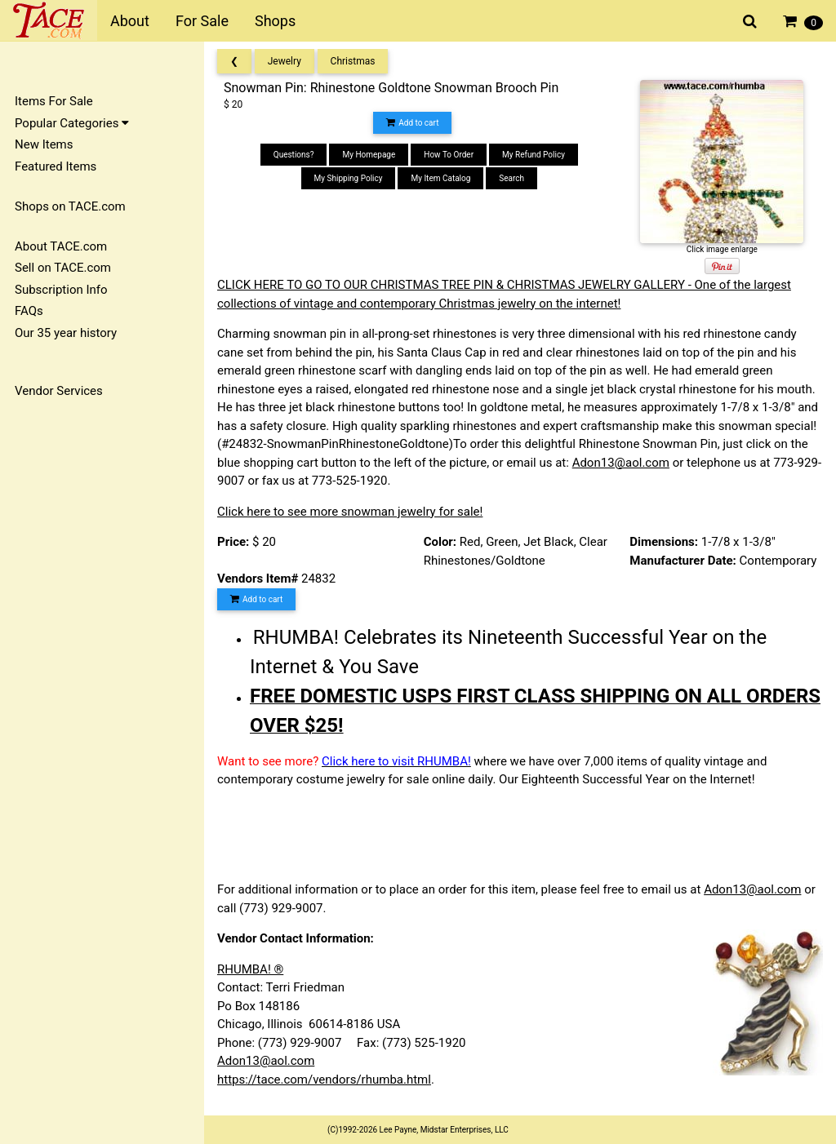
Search (511, 178)
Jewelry (284, 61)
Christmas (353, 61)
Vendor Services (59, 391)
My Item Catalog (440, 178)
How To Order (449, 154)
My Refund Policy (533, 154)
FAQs (29, 311)
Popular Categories (72, 123)
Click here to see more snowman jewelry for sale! (349, 511)
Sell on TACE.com (63, 267)
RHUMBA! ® (250, 969)
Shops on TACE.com (70, 206)
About (129, 20)
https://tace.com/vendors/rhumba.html (324, 1079)
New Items (44, 144)
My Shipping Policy (348, 178)
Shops (275, 20)
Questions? (293, 154)
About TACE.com (61, 246)
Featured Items (55, 166)
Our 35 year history (66, 333)
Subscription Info (61, 289)
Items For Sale (54, 101)
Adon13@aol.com (620, 462)
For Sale (202, 20)
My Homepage (368, 154)
